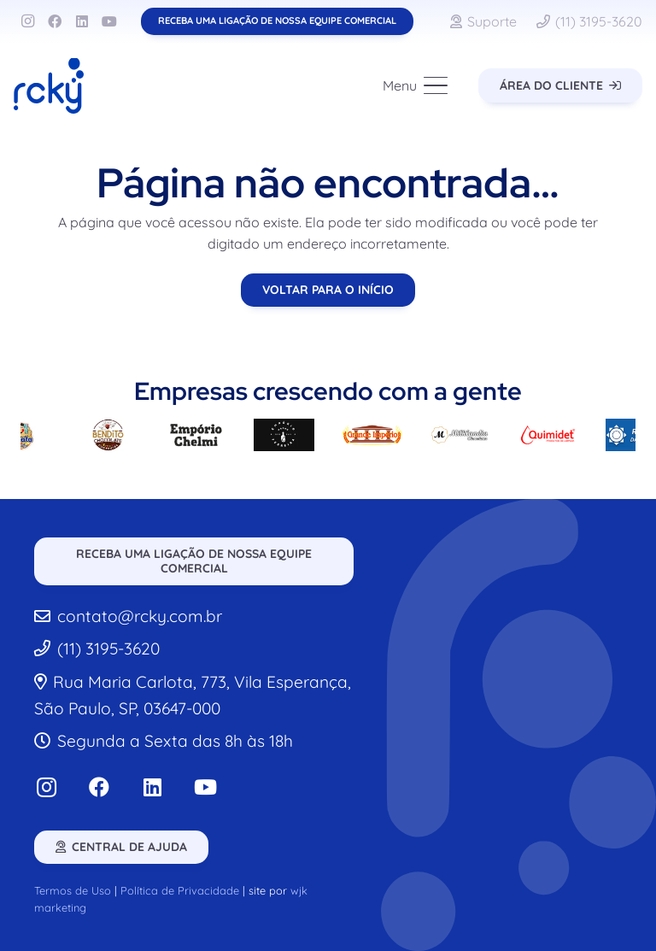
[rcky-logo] (49, 86)
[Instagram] (27, 21)
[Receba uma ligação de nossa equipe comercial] (277, 21)
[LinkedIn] (82, 21)
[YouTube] (109, 21)
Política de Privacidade (179, 890)
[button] (416, 85)
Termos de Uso (72, 890)
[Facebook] (54, 21)
